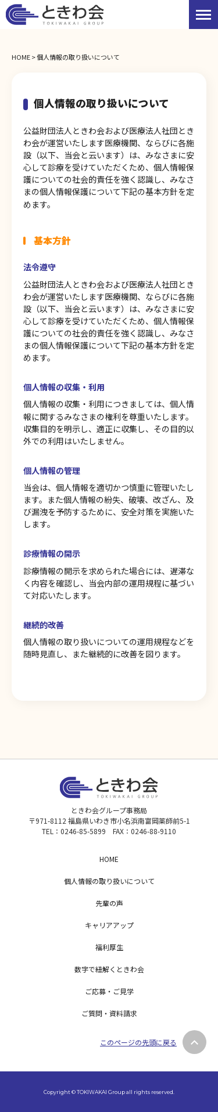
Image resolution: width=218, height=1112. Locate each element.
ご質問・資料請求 (109, 1013)
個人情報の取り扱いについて (109, 881)
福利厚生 (109, 947)
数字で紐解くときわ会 (109, 969)
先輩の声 (109, 903)
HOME (21, 56)
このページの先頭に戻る (138, 1042)
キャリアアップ (109, 925)
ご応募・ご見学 (109, 991)
